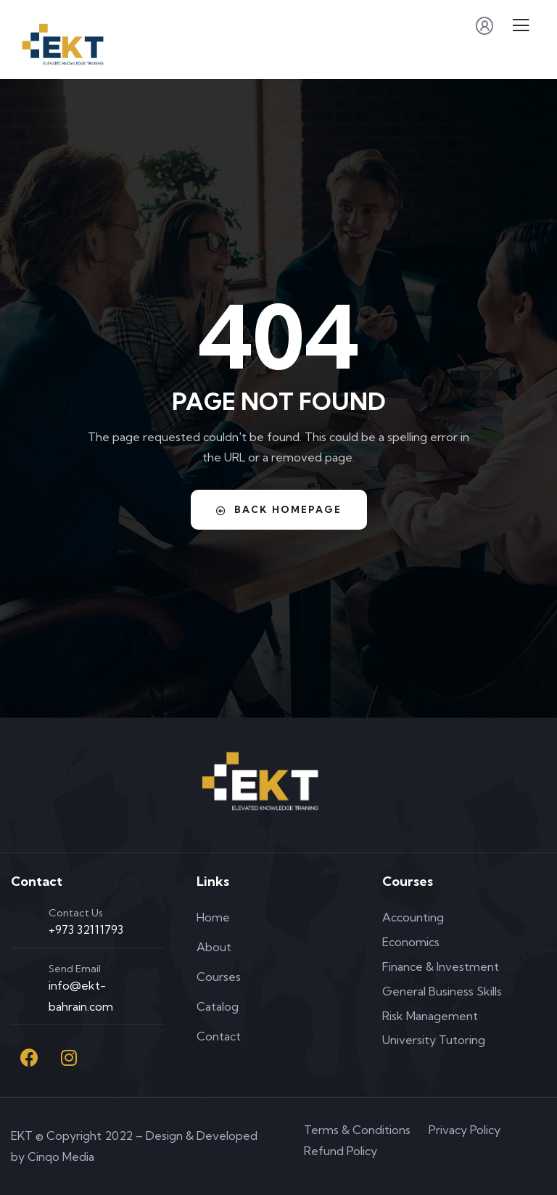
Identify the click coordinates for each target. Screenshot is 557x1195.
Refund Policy (340, 1150)
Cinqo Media (61, 1156)
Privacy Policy (464, 1129)
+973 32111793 (86, 929)
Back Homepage (279, 510)
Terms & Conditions (357, 1129)
